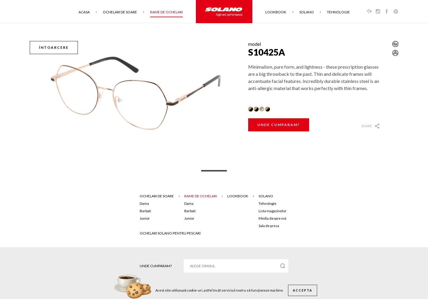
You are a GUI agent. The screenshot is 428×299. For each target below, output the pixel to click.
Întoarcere (54, 47)
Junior (145, 218)
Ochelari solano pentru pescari (170, 233)
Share (366, 126)
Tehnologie (338, 12)
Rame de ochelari (166, 12)
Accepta (302, 290)
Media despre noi (272, 218)
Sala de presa (269, 226)
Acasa (84, 12)
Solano (306, 12)
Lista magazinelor (273, 211)
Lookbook (275, 12)
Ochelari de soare (120, 12)
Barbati (145, 211)
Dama (144, 203)
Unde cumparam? (278, 124)
